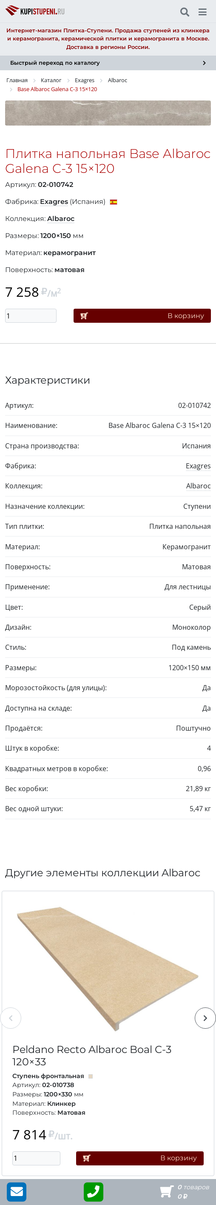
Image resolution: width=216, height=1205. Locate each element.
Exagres (84, 80)
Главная (17, 80)
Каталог (51, 80)
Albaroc (117, 80)
